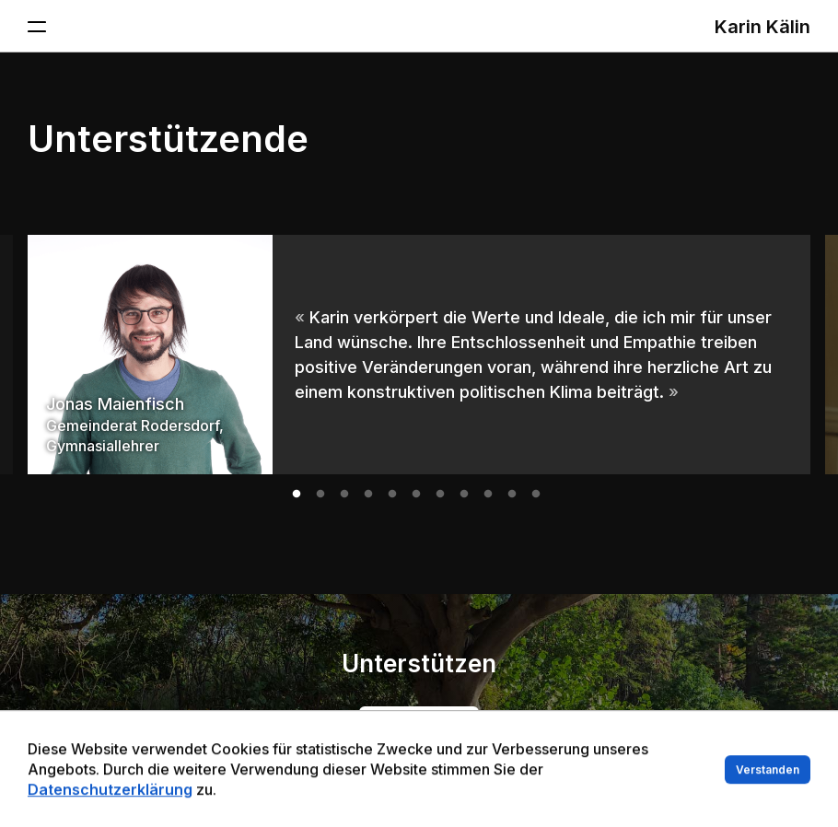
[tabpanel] (419, 354)
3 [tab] (344, 494)
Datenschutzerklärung (110, 812)
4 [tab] (368, 494)
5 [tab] (392, 494)
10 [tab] (512, 494)
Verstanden (767, 792)
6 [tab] (416, 494)
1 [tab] (296, 494)
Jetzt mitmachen (419, 721)
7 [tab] (440, 494)
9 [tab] (488, 494)
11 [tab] (536, 494)
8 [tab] (464, 494)
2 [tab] (320, 494)
